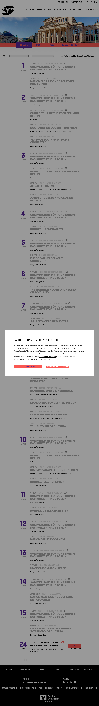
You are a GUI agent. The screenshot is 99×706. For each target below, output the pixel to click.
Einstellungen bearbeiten (57, 366)
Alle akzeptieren (28, 366)
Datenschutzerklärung (48, 356)
